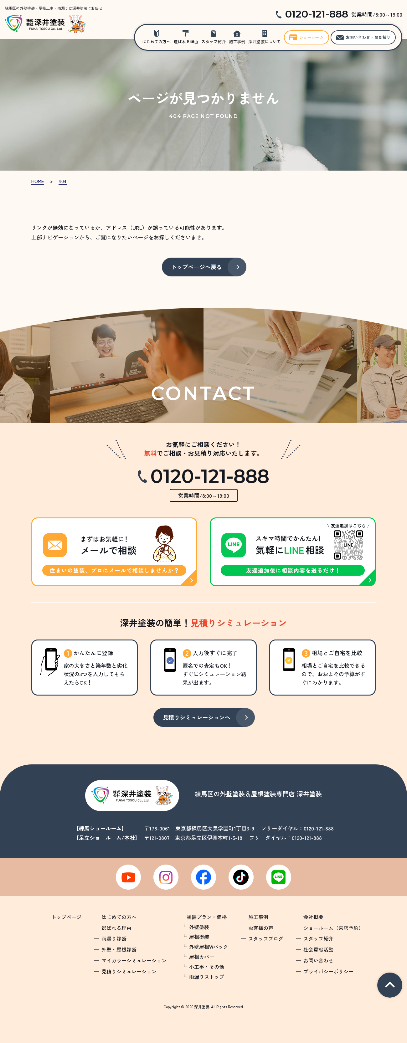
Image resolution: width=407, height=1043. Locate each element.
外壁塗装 (199, 927)
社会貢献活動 (318, 949)
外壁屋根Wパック (208, 946)
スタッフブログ (265, 938)
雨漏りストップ (206, 976)
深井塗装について (264, 41)
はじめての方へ (156, 41)
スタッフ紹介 (213, 41)
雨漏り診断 (113, 938)
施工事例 (237, 41)
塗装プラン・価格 (207, 917)
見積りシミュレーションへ (196, 717)
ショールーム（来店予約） (333, 928)
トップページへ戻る (196, 267)
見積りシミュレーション (129, 971)
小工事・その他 (206, 966)
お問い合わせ (318, 960)
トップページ (66, 917)
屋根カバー (201, 956)
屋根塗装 (199, 936)
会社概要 (313, 917)
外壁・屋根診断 (119, 949)
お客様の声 (260, 928)
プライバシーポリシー (328, 971)
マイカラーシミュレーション (134, 960)
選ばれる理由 (186, 41)
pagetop (389, 985)
